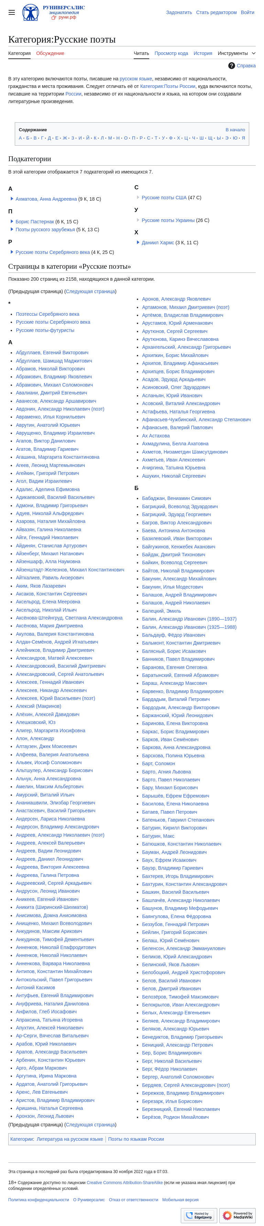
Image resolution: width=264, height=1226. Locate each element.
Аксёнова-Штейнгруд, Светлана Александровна (69, 618)
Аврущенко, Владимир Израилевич (55, 433)
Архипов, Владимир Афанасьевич (180, 363)
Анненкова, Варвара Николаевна (53, 963)
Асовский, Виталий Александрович (181, 403)
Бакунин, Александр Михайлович (179, 578)
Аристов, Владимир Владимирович (55, 1100)
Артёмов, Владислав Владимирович (182, 315)
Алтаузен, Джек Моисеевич (46, 746)
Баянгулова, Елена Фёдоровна (176, 916)
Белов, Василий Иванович (171, 980)
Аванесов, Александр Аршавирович (56, 401)
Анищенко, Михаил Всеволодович (54, 923)
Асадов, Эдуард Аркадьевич (173, 379)
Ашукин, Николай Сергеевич (174, 476)
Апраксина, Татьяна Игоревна (49, 1020)
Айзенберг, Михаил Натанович (50, 553)
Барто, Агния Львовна (166, 771)
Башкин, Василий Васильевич (175, 892)
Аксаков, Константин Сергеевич (51, 594)
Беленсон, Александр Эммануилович (184, 948)
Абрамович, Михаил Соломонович (54, 385)
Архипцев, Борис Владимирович (178, 371)
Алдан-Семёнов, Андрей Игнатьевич (57, 642)
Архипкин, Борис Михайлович (175, 355)
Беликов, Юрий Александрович (177, 956)
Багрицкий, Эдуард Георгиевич (176, 514)
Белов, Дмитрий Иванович (171, 988)
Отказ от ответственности (133, 1199)
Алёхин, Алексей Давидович (47, 714)
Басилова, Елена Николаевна (175, 803)
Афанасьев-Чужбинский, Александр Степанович (196, 419)
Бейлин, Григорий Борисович (174, 932)
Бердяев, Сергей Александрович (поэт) (186, 1085)
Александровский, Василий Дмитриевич (61, 666)
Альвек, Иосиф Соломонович (48, 762)
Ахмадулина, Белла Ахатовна (175, 443)
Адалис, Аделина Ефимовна (47, 489)
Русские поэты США (164, 197)
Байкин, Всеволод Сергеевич (174, 562)
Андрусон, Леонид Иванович (48, 891)
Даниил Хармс (158, 242)
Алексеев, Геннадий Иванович (50, 682)
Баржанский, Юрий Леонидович (177, 715)
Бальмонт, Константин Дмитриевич (181, 643)
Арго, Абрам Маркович (41, 1068)
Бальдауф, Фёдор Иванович (173, 635)
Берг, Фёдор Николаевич (169, 1069)
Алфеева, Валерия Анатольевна (52, 754)
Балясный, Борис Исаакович (174, 651)
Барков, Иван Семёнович (170, 739)
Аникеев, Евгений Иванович (47, 899)
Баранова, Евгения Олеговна (174, 667)
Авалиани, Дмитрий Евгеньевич (51, 392)
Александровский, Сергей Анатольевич (60, 674)
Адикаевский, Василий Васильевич (55, 497)
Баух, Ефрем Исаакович (169, 860)
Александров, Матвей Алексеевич (54, 658)
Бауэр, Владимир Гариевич (172, 868)
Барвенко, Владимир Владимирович (182, 691)
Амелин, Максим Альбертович (50, 786)
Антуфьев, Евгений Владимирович (55, 995)
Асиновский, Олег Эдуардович (176, 387)
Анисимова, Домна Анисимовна (51, 915)
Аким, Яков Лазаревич (41, 586)
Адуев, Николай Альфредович (50, 513)
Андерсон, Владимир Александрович (57, 826)
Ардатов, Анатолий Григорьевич (51, 1084)
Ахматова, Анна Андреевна (46, 199)
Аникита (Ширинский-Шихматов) (52, 907)
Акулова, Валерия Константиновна (55, 634)
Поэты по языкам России (136, 1139)
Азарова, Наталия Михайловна (50, 521)
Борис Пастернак (34, 221)
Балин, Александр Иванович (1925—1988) (189, 627)
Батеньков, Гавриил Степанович (178, 820)
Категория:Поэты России (168, 86)
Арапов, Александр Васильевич (51, 1052)
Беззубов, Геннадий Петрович (175, 924)
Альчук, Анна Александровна (48, 778)
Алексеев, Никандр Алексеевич (51, 690)
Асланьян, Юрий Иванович (172, 395)
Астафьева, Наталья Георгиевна (178, 411)
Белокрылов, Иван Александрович (180, 1004)
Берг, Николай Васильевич (171, 1061)
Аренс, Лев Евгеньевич (41, 1092)
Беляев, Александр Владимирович (181, 1021)
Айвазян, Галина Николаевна (48, 529)
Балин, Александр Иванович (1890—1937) (189, 619)
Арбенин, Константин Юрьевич (50, 1060)
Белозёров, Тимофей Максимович (180, 997)
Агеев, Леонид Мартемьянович (50, 465)
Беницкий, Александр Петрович (177, 1045)
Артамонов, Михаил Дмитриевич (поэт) (185, 307)
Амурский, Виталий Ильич (45, 795)
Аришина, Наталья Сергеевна (49, 1108)
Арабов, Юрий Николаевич (46, 1044)
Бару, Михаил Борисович (170, 787)
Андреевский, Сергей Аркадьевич (53, 883)
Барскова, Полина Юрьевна (173, 755)
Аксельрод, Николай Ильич (46, 610)
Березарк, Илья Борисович (172, 1101)
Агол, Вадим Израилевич (44, 481)
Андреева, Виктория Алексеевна (52, 867)
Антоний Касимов (35, 987)
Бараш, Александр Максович (174, 683)
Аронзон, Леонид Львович (45, 1116)
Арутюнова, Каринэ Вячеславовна (180, 339)
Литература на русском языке (70, 1139)
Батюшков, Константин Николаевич (181, 844)
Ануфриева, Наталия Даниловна (52, 1003)
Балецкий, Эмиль (161, 611)
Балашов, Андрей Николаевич (176, 602)
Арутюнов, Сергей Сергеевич (174, 331)
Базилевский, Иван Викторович (177, 538)
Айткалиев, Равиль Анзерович (50, 577)
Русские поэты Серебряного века (52, 252)
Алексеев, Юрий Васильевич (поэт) (55, 698)
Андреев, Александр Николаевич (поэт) (60, 835)
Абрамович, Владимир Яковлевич (54, 376)
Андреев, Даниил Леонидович (49, 859)
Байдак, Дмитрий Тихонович (173, 554)
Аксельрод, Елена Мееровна (48, 601)
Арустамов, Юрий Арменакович (177, 323)
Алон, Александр (35, 738)
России (73, 94)
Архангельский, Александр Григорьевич (186, 347)
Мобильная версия (180, 1199)
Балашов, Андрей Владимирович (179, 595)
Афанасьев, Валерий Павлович (177, 427)
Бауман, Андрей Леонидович (174, 852)
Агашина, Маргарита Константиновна (57, 457)
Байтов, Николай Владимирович (178, 570)
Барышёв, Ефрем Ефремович (175, 796)
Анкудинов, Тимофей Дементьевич (55, 939)
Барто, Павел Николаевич (171, 779)
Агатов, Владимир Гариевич (47, 449)
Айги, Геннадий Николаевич (47, 537)
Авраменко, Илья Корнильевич (50, 417)
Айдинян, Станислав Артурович (51, 545)
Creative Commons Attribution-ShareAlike (125, 1182)
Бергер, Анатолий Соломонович (177, 1077)
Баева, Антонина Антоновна (173, 530)
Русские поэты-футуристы (45, 330)
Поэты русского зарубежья (45, 229)
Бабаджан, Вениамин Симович (176, 498)
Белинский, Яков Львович (170, 964)
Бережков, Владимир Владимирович (183, 1093)
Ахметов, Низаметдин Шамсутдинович (185, 452)
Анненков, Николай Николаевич (51, 955)
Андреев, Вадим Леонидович (48, 851)
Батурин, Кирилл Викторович (174, 828)
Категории (21, 1139)
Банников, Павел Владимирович (178, 659)
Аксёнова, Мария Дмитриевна (49, 625)
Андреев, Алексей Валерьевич (50, 843)
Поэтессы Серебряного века (47, 314)
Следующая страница (90, 291)
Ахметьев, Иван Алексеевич (173, 459)
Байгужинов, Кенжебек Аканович (178, 546)
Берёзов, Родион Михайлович (175, 1117)
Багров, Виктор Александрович (176, 522)
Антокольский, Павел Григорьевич (54, 979)
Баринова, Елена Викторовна (175, 723)
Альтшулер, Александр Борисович (54, 770)
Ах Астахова (155, 435)
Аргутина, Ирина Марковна (46, 1076)
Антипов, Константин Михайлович (54, 971)
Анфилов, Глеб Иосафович (46, 1011)
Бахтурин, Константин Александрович (184, 884)
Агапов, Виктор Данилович (45, 441)
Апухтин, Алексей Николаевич (50, 1027)
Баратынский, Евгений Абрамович (180, 675)
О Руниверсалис (89, 1199)
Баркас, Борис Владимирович (175, 731)
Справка (241, 65)
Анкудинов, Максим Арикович (49, 931)
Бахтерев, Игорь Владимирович (177, 876)
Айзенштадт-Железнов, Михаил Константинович (70, 569)
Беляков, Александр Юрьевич (175, 1029)
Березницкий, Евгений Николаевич (181, 1109)
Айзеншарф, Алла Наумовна (48, 561)
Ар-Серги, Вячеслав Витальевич (52, 1035)
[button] (12, 198)
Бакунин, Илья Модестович (172, 587)
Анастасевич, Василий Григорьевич (55, 810)
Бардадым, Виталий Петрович (176, 699)
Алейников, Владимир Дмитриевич (55, 650)
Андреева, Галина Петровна (47, 875)
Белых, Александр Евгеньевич (176, 1012)
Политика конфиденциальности (38, 1199)
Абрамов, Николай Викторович (50, 368)
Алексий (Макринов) (38, 706)
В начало (235, 129)
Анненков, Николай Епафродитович (56, 947)
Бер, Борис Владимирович (171, 1053)
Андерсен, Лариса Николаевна (50, 819)
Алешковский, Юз (35, 722)
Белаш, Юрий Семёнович (170, 940)
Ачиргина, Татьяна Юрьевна (174, 467)
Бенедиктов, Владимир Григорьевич (182, 1037)
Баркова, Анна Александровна (176, 747)
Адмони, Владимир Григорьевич (52, 505)
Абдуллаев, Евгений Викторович (52, 352)
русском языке (136, 78)
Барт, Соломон (158, 763)
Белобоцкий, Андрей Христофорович (183, 972)
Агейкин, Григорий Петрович (47, 473)
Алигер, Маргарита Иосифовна (50, 730)
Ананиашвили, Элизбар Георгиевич (55, 802)
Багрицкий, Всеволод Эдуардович (180, 506)
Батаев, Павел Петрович (169, 812)
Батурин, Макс (158, 836)
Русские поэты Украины (168, 220)
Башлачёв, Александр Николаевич (181, 900)
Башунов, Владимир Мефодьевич (180, 908)
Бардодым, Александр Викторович (180, 707)
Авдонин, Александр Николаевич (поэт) (60, 409)
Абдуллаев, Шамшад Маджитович (54, 361)
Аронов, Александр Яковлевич (176, 299)
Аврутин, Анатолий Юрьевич (48, 425)
